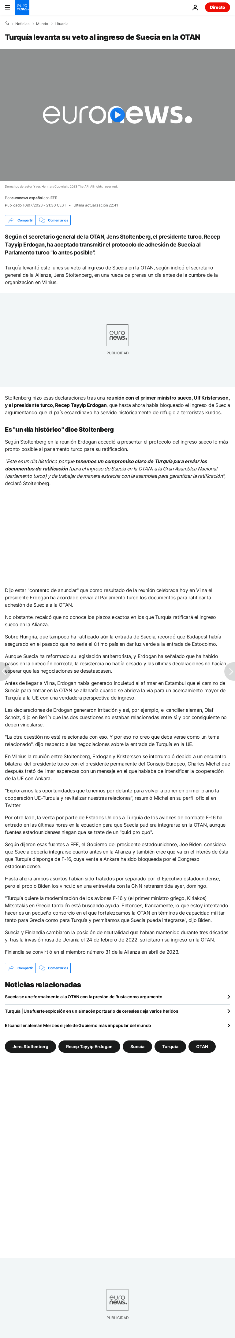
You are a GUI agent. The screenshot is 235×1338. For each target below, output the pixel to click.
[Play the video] (117, 115)
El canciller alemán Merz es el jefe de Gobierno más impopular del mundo (78, 1025)
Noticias (22, 24)
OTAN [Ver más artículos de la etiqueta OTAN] (202, 1046)
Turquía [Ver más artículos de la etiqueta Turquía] (170, 1046)
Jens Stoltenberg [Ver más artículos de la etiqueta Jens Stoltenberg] (30, 1046)
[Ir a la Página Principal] (22, 7)
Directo (217, 7)
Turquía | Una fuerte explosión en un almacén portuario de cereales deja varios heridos (91, 1011)
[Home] (7, 23)
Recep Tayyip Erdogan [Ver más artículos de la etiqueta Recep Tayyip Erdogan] (89, 1046)
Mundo (42, 24)
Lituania (62, 24)
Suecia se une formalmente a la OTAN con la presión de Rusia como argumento (83, 996)
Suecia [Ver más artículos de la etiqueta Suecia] (137, 1046)
